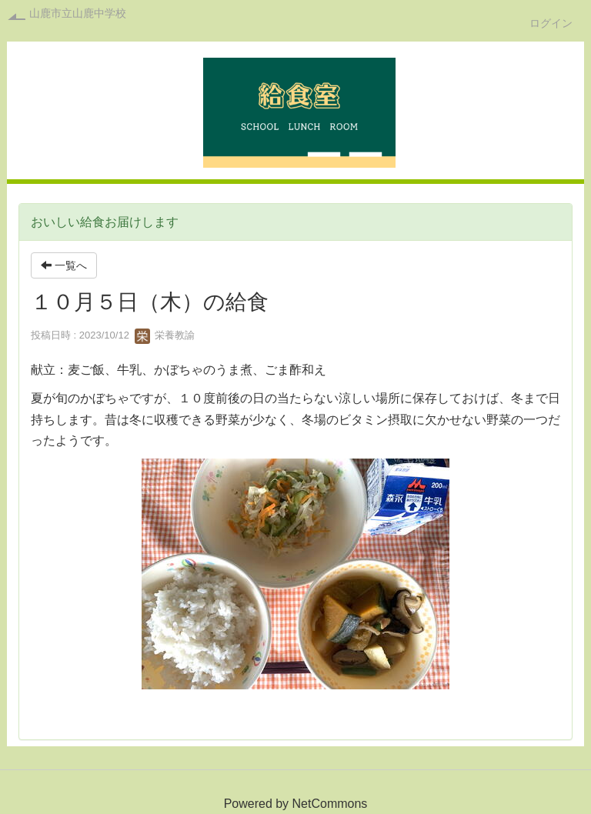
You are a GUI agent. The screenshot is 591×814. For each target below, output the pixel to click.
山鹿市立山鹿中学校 (77, 13)
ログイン (551, 23)
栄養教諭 (165, 335)
